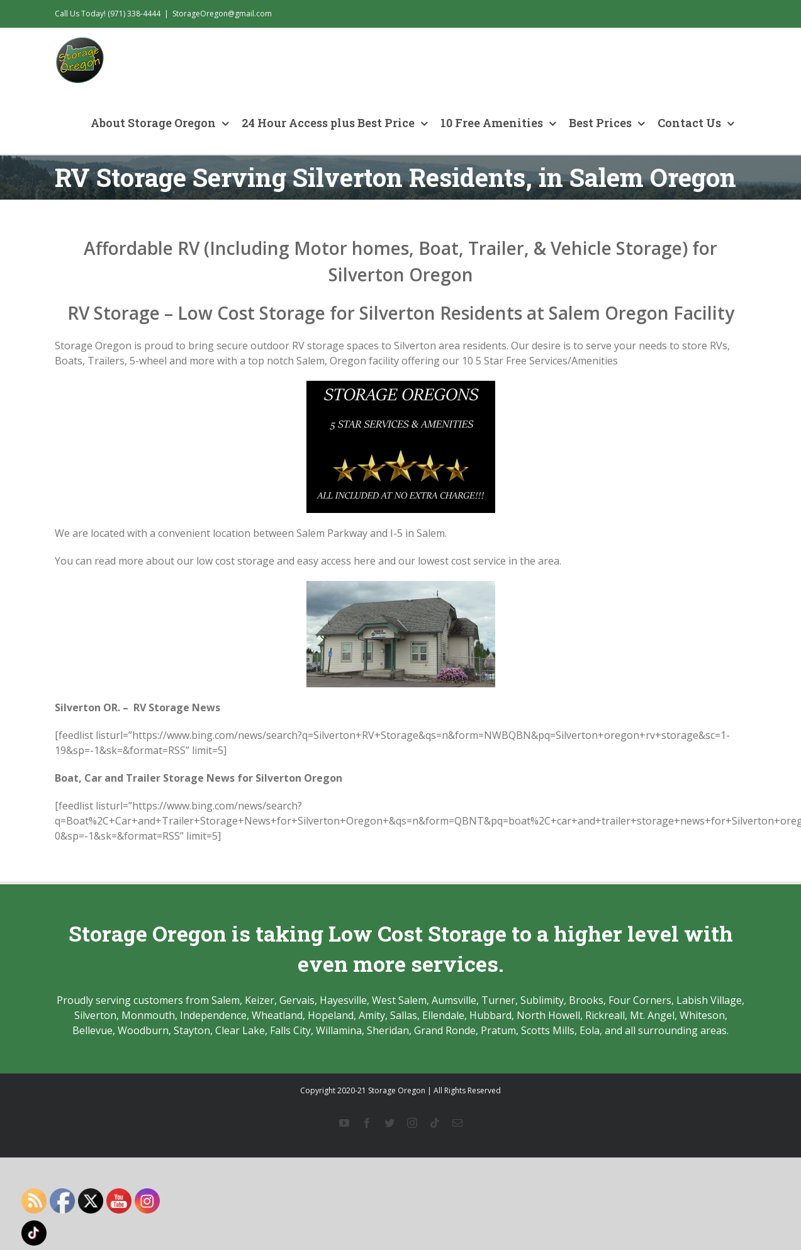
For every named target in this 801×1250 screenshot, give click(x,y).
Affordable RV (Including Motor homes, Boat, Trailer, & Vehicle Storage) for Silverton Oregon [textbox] (400, 261)
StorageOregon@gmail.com (222, 13)
